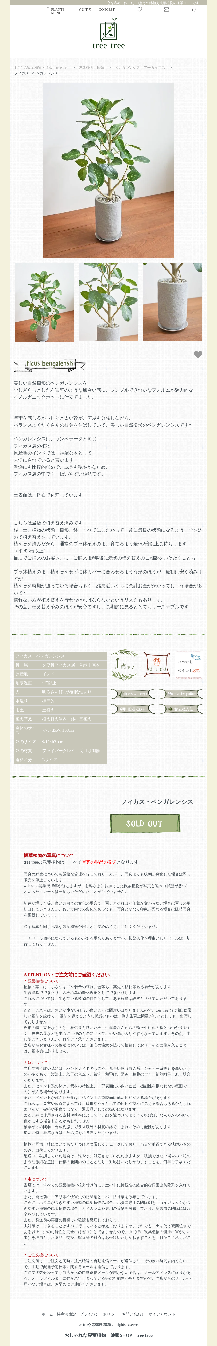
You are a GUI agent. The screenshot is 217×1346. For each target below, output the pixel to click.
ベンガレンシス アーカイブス (139, 67)
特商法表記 (66, 1314)
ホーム (47, 1314)
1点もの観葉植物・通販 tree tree (41, 67)
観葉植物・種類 (91, 67)
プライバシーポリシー (99, 1314)
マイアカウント (162, 1314)
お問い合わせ (133, 1314)
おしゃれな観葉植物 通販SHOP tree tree (108, 1335)
